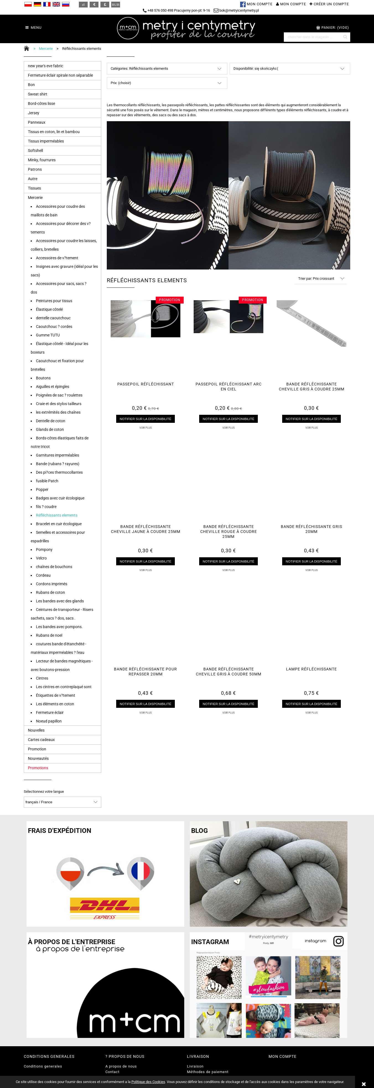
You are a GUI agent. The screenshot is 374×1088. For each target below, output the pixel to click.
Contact (112, 1072)
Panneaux (36, 122)
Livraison (195, 1066)
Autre (32, 179)
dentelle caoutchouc (53, 318)
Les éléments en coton (55, 704)
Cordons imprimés (51, 584)
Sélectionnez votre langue (44, 792)
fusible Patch (47, 481)
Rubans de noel (49, 635)
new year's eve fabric (45, 66)
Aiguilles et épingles (52, 386)
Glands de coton (50, 429)
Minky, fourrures (42, 160)
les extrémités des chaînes (58, 412)
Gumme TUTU (48, 335)
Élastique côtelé (49, 309)
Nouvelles (36, 730)
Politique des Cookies (148, 1082)
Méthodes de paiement (207, 1072)
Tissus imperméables (46, 141)
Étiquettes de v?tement (55, 695)
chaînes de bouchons (54, 566)
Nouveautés (38, 758)
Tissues (34, 188)
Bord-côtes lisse (41, 103)
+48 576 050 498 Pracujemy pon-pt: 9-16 (176, 10)
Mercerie (35, 197)
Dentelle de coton (50, 421)
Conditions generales (43, 1066)
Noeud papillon (49, 721)
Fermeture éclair (50, 712)
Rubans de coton (50, 592)
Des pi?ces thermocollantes (59, 472)
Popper (42, 489)
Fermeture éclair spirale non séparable (60, 75)
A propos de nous (121, 1066)
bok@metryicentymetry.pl (236, 10)
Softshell (35, 150)
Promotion (37, 749)
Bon (31, 84)
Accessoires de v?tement (57, 258)
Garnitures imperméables (57, 455)
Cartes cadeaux (41, 739)
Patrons (35, 169)
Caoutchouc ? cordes (54, 326)
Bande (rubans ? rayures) (57, 464)
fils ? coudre (46, 506)
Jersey (33, 113)
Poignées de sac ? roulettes (59, 395)
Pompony (44, 549)
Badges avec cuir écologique (60, 498)
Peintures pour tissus (54, 301)
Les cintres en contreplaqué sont (64, 687)
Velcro (41, 558)
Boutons (43, 378)
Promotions (38, 768)
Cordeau (43, 575)
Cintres (42, 678)
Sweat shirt (37, 94)
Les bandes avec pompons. (59, 627)
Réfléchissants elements (56, 515)
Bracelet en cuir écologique (59, 524)
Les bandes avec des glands (60, 601)
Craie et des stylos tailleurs (58, 403)
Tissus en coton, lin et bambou (54, 131)
